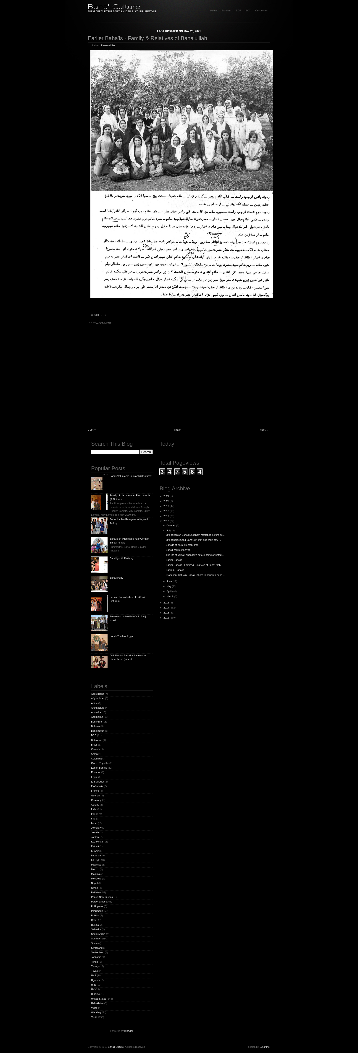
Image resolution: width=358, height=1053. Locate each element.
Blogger (128, 1031)
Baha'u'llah (97, 721)
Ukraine (95, 994)
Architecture (98, 707)
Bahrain (95, 726)
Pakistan (96, 892)
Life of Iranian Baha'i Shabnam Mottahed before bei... (195, 534)
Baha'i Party (116, 577)
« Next (92, 430)
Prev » (264, 430)
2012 (166, 617)
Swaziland (97, 947)
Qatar (94, 920)
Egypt (94, 777)
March (170, 596)
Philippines (97, 906)
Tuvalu (95, 971)
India (94, 809)
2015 (166, 602)
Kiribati (95, 846)
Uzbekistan (97, 1003)
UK (93, 989)
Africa (94, 703)
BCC (248, 10)
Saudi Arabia (98, 934)
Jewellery (96, 827)
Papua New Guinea (102, 897)
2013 (166, 612)
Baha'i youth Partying (121, 558)
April (168, 591)
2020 (166, 501)
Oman (94, 888)
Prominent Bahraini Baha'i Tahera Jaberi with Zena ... (195, 575)
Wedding (96, 1012)
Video (94, 1007)
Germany (96, 800)
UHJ (93, 984)
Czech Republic (100, 763)
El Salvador (97, 781)
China (94, 753)
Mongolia (96, 878)
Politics (95, 915)
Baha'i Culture (114, 6)
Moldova (96, 874)
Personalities (108, 45)
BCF (238, 10)
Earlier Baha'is (99, 767)
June (169, 581)
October (170, 525)
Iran (93, 814)
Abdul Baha (97, 693)
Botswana (96, 740)
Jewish (95, 832)
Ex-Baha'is (97, 786)
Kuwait (95, 851)
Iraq (93, 818)
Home (177, 430)
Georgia (95, 795)
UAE (93, 975)
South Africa (98, 938)
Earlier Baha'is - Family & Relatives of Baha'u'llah (147, 38)
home (213, 10)
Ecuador (95, 772)
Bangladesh (97, 730)
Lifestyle (95, 860)
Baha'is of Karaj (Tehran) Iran (182, 544)
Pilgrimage (97, 911)
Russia (95, 924)
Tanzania (96, 957)
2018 (166, 511)
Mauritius (96, 864)
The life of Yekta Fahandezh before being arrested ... (195, 555)
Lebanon (96, 855)
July (168, 530)
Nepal (94, 883)
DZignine (265, 1046)
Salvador (96, 929)
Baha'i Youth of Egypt (121, 636)
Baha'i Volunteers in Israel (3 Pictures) (131, 476)
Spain (94, 943)
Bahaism (226, 10)
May (168, 586)
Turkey (95, 966)
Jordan (95, 837)
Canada (95, 749)
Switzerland (97, 952)
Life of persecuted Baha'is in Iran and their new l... (193, 539)
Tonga (94, 961)
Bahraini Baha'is (175, 570)
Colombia (96, 758)
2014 (166, 607)
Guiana (95, 804)
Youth (94, 1017)
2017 (166, 516)
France (95, 790)
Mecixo (95, 869)
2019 (166, 506)
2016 (166, 521)
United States (98, 998)
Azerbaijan (97, 716)
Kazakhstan (97, 841)
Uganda (95, 980)
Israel (94, 823)
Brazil (94, 744)
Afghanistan (97, 698)
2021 (166, 496)
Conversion (261, 10)
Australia (96, 712)
